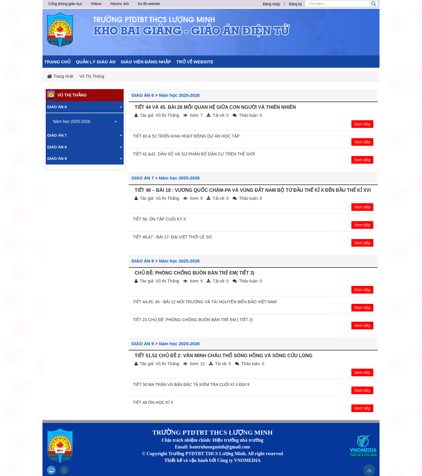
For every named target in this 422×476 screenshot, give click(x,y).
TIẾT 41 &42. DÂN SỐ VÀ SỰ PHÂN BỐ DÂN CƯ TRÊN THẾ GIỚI (194, 154)
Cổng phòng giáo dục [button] (65, 4)
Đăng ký (295, 4)
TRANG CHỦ (57, 61)
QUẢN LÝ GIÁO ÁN (95, 61)
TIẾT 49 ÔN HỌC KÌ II (153, 402)
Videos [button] (96, 4)
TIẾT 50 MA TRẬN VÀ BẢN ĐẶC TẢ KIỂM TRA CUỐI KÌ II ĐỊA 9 (191, 384)
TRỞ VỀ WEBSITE (195, 61)
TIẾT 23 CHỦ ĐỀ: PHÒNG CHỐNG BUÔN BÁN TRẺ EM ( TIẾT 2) (193, 319)
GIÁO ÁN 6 (143, 95)
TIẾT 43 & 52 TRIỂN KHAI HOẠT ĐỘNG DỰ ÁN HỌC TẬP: (187, 136)
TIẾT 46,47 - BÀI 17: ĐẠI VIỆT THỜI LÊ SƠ (172, 237)
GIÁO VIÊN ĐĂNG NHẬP (146, 61)
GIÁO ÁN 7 (143, 177)
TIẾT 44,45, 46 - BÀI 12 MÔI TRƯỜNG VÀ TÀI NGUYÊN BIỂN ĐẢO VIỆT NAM (205, 301)
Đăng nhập (271, 4)
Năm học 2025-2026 (179, 95)
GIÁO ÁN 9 (143, 343)
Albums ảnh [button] (119, 4)
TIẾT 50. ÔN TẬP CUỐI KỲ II (159, 219)
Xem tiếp (362, 124)
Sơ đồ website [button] (149, 4)
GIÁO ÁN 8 (143, 260)
